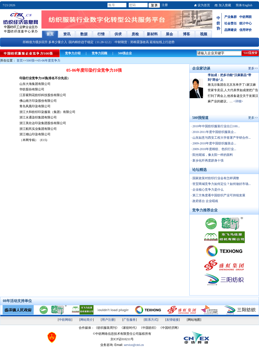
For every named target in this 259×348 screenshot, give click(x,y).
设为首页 (204, 5)
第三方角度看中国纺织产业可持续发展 (218, 195)
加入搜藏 (225, 5)
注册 (165, 5)
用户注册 (108, 320)
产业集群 (230, 17)
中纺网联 (245, 17)
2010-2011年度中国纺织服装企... (214, 132)
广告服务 (129, 320)
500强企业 (125, 53)
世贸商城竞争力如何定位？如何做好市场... (221, 184)
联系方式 (151, 320)
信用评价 (245, 30)
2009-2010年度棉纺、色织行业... (214, 149)
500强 (30, 60)
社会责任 (230, 23)
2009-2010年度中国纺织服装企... (214, 143)
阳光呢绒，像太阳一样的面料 (212, 155)
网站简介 (86, 320)
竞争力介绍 (73, 53)
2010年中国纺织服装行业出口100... (216, 126)
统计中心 (245, 23)
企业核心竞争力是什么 (208, 189)
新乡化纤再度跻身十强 (208, 160)
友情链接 (172, 320)
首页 (20, 60)
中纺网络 (65, 320)
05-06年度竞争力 (49, 60)
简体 (239, 5)
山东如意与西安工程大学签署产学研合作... (221, 137)
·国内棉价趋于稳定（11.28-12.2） (90, 42)
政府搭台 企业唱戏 (205, 201)
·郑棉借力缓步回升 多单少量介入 (44, 42)
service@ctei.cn (134, 345)
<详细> (238, 101)
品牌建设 (230, 30)
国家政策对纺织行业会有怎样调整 (215, 178)
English (247, 5)
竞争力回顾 (99, 53)
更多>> (253, 68)
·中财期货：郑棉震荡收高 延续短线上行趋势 (144, 42)
